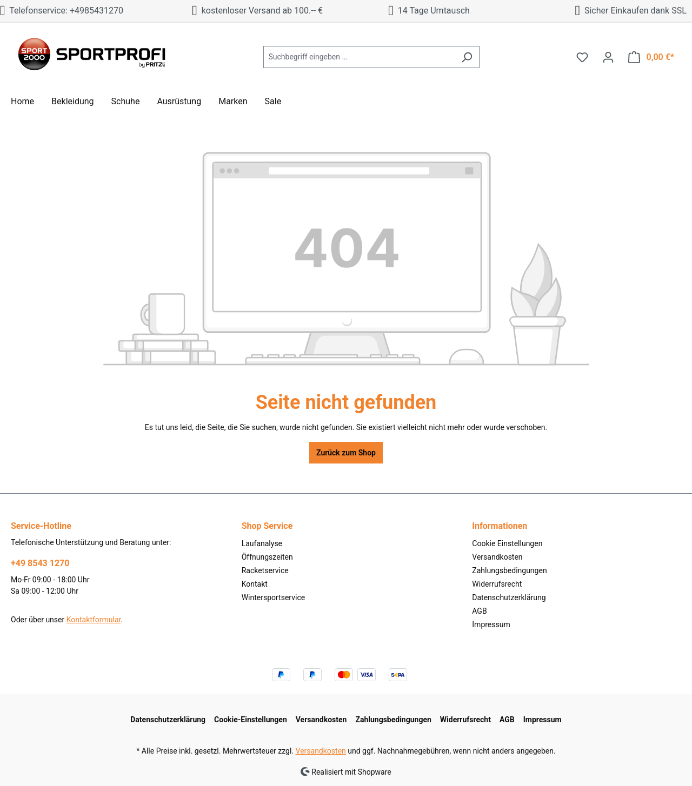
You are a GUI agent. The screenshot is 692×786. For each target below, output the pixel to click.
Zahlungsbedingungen (509, 570)
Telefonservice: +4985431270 (61, 10)
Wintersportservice (273, 597)
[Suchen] (467, 57)
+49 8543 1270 (40, 563)
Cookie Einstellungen (507, 543)
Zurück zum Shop (346, 452)
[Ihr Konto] (608, 57)
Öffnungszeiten (267, 557)
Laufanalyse (262, 543)
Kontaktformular (93, 619)
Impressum (491, 624)
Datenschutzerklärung (508, 597)
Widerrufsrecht (497, 584)
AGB (479, 611)
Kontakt (255, 584)
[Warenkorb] (651, 57)
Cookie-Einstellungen (250, 719)
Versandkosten (497, 557)
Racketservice (265, 570)
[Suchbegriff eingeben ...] (359, 57)
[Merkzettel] (582, 57)
